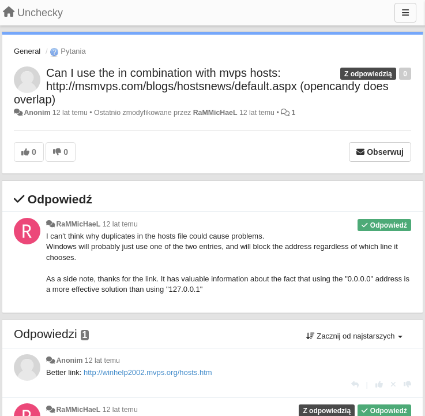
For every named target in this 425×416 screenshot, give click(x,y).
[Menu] (405, 13)
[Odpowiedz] (355, 384)
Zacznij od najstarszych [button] (354, 336)
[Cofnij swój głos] (393, 384)
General (27, 51)
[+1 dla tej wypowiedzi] (379, 384)
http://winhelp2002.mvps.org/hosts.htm (148, 372)
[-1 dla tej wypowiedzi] (407, 384)
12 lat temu (120, 224)
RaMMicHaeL (215, 113)
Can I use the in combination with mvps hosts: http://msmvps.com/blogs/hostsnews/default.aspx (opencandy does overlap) (201, 86)
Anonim (37, 113)
